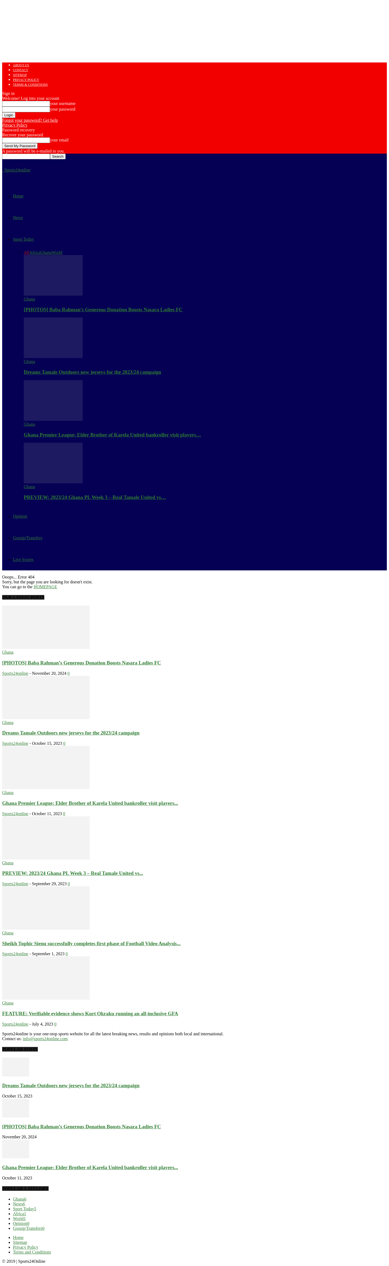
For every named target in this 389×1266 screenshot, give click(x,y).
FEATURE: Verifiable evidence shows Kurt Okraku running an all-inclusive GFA (90, 1013)
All (26, 252)
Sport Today (23, 239)
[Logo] (2, 170)
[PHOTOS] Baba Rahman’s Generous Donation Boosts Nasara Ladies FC (103, 309)
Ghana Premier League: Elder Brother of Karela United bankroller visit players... (90, 803)
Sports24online (15, 673)
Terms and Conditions (32, 1252)
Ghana (46, 252)
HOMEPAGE (45, 586)
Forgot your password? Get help (30, 120)
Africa (34, 252)
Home (18, 196)
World (57, 252)
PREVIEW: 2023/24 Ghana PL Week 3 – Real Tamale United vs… (95, 497)
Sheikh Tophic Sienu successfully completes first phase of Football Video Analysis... (91, 943)
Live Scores (23, 559)
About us (21, 65)
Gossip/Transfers (27, 538)
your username (63, 103)
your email (59, 140)
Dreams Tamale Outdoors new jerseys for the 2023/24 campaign (92, 372)
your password (62, 109)
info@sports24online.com (45, 1038)
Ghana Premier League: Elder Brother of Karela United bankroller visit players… (112, 435)
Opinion (20, 516)
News (18, 217)
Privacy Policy (26, 80)
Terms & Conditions (30, 85)
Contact (20, 70)
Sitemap (20, 75)
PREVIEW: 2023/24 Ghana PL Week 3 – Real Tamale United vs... (72, 873)
